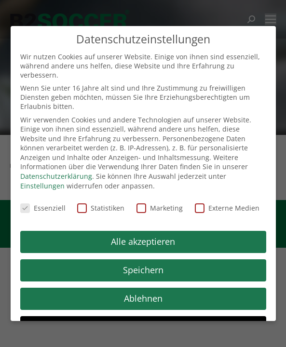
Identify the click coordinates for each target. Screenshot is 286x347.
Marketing (159, 208)
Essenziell (43, 208)
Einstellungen (42, 185)
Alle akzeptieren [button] (143, 241)
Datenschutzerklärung (56, 176)
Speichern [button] (143, 270)
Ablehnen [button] (143, 298)
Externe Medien (227, 208)
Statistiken (100, 208)
